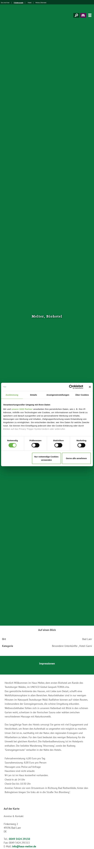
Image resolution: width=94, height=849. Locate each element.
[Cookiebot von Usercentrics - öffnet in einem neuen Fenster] (71, 387)
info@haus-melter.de (24, 846)
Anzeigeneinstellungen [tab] (57, 395)
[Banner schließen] (90, 387)
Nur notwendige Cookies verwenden (46, 458)
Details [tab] (33, 395)
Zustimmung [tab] (12, 395)
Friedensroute (18, 3)
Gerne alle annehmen (76, 458)
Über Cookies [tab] (82, 395)
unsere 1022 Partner (22, 409)
